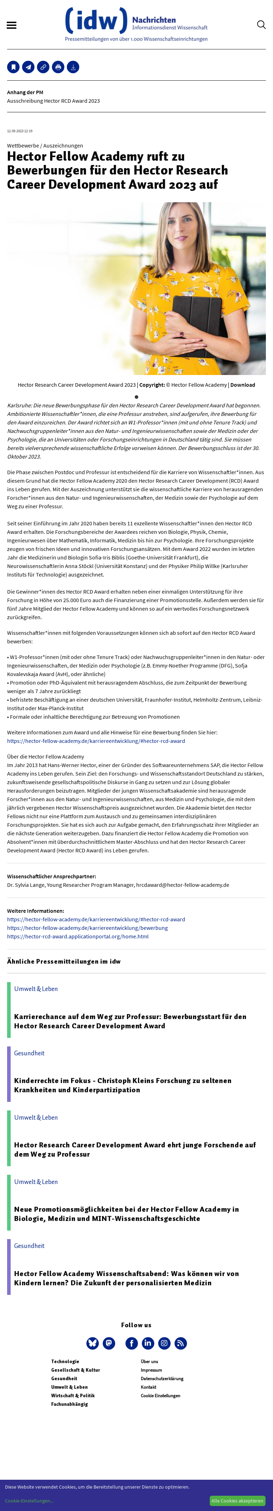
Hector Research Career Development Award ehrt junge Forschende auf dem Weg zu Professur (135, 1149)
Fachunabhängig (69, 1404)
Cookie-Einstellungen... (29, 1500)
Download (242, 384)
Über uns (149, 1362)
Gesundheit (64, 1378)
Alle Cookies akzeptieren (237, 1500)
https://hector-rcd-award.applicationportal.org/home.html (78, 936)
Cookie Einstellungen (160, 1396)
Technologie (65, 1361)
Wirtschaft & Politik (73, 1395)
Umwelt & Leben (69, 1387)
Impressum (151, 1370)
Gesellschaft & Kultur (75, 1370)
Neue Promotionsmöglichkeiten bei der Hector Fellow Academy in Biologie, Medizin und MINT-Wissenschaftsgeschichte (126, 1214)
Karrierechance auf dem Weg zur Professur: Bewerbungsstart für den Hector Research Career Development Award (130, 1021)
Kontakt (148, 1387)
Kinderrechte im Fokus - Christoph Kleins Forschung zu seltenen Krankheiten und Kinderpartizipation (123, 1085)
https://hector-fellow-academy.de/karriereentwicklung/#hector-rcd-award (96, 740)
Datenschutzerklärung (162, 1379)
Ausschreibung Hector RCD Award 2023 (53, 100)
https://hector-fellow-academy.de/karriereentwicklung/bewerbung (87, 927)
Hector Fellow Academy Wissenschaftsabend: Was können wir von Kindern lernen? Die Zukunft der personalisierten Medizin (126, 1278)
